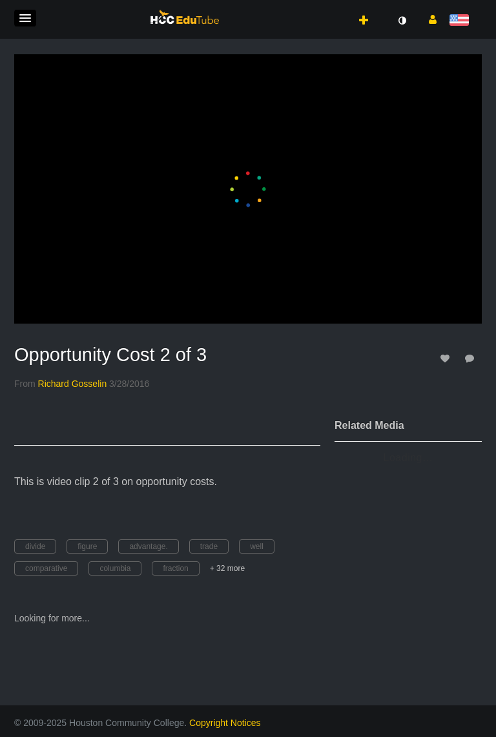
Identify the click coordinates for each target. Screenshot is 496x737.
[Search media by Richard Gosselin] (72, 384)
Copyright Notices (225, 723)
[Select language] (461, 21)
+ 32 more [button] (227, 568)
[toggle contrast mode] (402, 20)
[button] (25, 18)
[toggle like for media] (447, 358)
